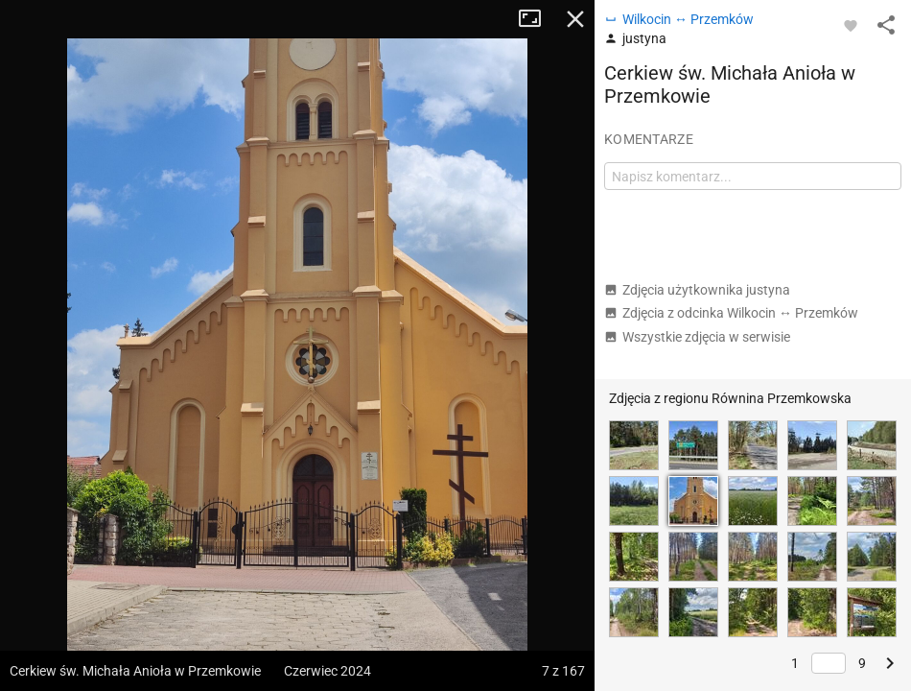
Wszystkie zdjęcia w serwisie (697, 337)
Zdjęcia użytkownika (697, 290)
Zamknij (575, 19)
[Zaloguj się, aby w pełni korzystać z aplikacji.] (850, 25)
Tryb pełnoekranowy (537, 19)
